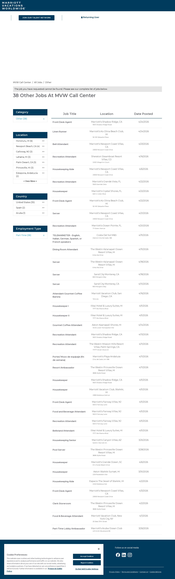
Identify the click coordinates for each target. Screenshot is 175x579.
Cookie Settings (155, 571)
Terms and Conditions (130, 571)
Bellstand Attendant (63, 430)
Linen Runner (60, 131)
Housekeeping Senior (64, 439)
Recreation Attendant (64, 156)
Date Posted (143, 114)
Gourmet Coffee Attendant (67, 325)
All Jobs (38, 82)
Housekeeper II (61, 315)
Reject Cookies (87, 563)
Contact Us (144, 571)
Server (56, 213)
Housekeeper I (61, 305)
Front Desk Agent (62, 122)
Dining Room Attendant (65, 249)
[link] (87, 83)
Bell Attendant (60, 144)
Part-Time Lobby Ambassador (69, 528)
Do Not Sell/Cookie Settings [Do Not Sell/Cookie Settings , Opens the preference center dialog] (86, 569)
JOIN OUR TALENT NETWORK (36, 17)
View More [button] (30, 181)
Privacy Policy (114, 571)
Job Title (69, 114)
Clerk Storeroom (62, 503)
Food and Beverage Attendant (69, 411)
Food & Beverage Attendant (68, 515)
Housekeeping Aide (63, 169)
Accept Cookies (87, 556)
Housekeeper (60, 191)
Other (48, 82)
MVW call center (22, 82)
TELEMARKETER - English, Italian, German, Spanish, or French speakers (67, 238)
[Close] (99, 549)
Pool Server (59, 449)
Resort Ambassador (63, 367)
